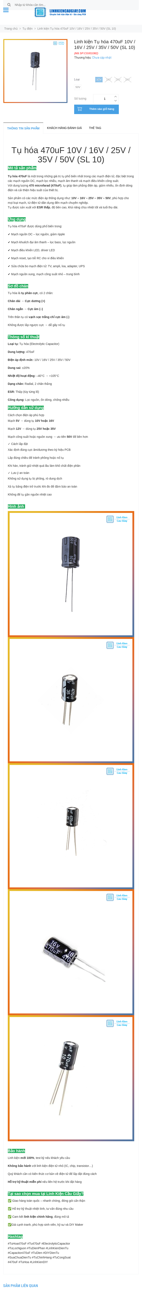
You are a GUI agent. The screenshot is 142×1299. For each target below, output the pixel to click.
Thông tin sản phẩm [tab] (23, 128)
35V (127, 79)
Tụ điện (28, 28)
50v (77, 87)
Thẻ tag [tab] (95, 128)
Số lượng (80, 98)
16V (108, 79)
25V (118, 79)
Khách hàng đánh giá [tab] (64, 128)
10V (99, 79)
